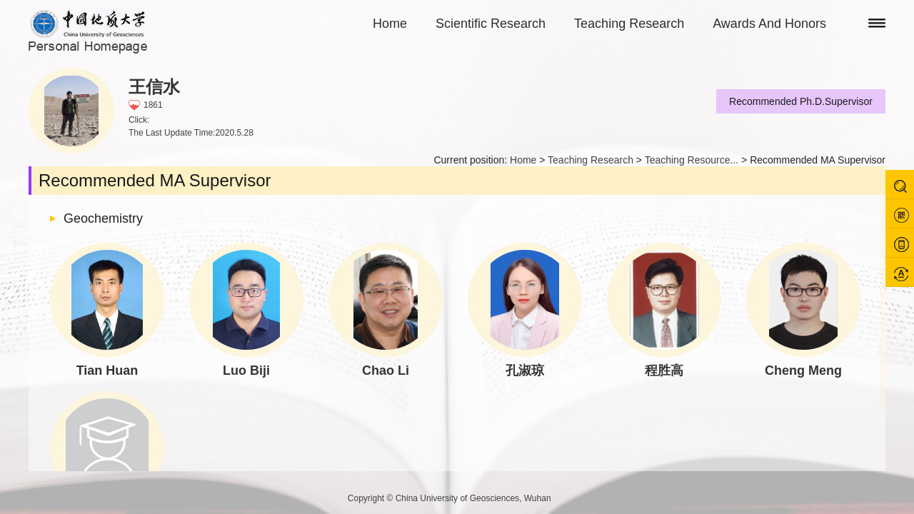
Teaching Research (629, 23)
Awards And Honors (769, 23)
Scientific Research (491, 23)
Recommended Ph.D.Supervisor (801, 101)
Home (390, 23)
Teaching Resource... (692, 160)
